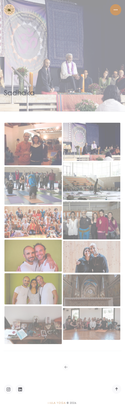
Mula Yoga (57, 403)
